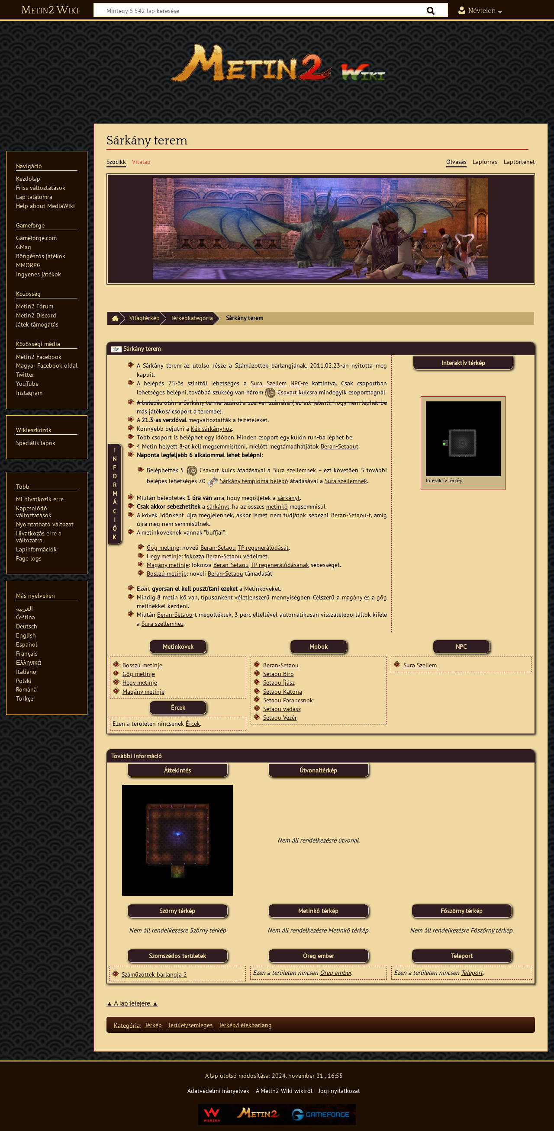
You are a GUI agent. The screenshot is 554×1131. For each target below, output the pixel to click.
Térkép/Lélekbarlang (245, 1025)
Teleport (472, 972)
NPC (295, 383)
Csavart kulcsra (297, 392)
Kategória (127, 1025)
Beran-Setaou (349, 515)
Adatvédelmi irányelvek (218, 1090)
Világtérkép (144, 318)
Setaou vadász (282, 709)
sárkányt (288, 497)
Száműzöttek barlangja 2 (154, 974)
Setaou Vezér (280, 717)
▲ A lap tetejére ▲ (132, 1003)
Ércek (193, 723)
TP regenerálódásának (280, 565)
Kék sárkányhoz (211, 428)
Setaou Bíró (278, 674)
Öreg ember (335, 972)
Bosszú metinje (167, 573)
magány (352, 597)
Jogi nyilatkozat (339, 1090)
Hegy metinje (164, 556)
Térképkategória (192, 318)
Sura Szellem (268, 383)
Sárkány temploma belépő (254, 481)
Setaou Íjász (279, 682)
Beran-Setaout (339, 446)
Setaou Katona (282, 691)
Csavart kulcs (217, 470)
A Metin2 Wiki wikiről (284, 1090)
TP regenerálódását (263, 547)
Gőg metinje (163, 547)
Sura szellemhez (163, 623)
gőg (382, 597)
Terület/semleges (190, 1025)
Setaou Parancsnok (288, 700)
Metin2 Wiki (50, 10)
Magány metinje (168, 565)
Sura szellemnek (294, 470)
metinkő (277, 506)
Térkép (153, 1025)
